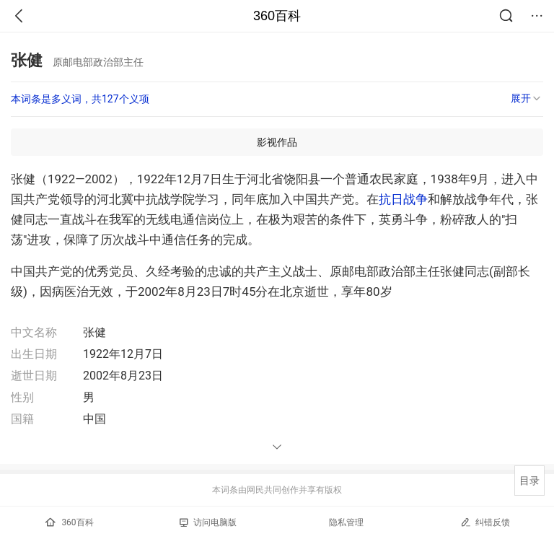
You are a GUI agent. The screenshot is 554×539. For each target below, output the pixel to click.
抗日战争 (403, 199)
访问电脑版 (208, 522)
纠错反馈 (485, 522)
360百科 (277, 16)
